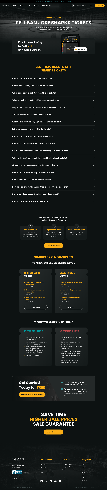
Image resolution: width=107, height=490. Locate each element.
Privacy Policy (78, 487)
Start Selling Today (53, 433)
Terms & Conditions (88, 487)
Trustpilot (15, 478)
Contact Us (43, 470)
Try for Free (100, 5)
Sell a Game (36, 308)
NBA (83, 467)
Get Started (43, 464)
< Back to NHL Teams (53, 18)
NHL (83, 470)
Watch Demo (80, 50)
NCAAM (84, 480)
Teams (36, 5)
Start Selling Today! (53, 246)
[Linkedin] (41, 481)
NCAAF (84, 478)
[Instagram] (46, 481)
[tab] (53, 79)
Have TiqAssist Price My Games (32, 395)
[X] (60, 481)
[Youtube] (55, 481)
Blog (28, 5)
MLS (83, 475)
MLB (83, 472)
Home (14, 5)
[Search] (54, 5)
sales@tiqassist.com (18, 465)
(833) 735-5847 (16, 467)
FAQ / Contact (46, 5)
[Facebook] (51, 481)
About (21, 5)
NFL (83, 464)
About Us (43, 467)
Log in (90, 5)
